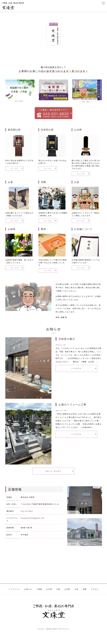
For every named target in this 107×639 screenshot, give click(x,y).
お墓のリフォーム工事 (72, 407)
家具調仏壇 (14, 129)
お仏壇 (49, 594)
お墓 (10, 183)
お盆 (76, 183)
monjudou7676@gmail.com (32, 523)
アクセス (94, 594)
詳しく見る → (20, 101)
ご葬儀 (39, 594)
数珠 (43, 231)
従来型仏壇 (47, 129)
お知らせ (28, 594)
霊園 (43, 183)
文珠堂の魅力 (67, 341)
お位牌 (78, 129)
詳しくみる (12, 168)
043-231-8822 (27, 516)
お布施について (83, 231)
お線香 (11, 231)
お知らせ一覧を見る (53, 475)
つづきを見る (76, 372)
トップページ (14, 594)
